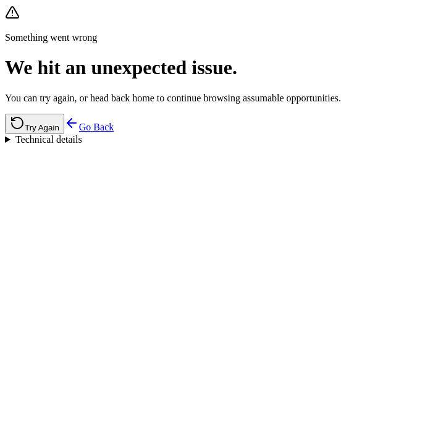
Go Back (89, 127)
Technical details (48, 139)
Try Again (34, 124)
